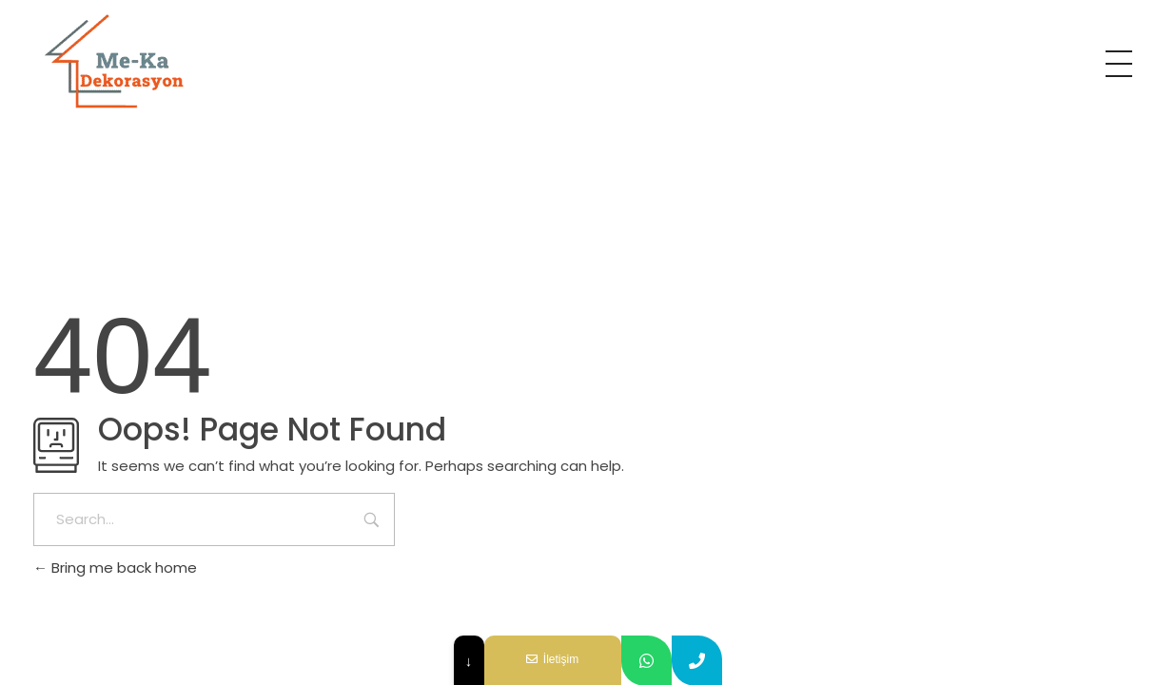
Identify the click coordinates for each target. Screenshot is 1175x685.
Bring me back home (115, 567)
